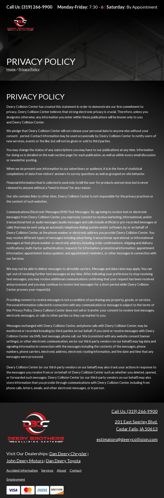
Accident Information (22, 470)
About (61, 470)
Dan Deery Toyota (63, 460)
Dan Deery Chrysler (68, 453)
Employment (15, 479)
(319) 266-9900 (37, 6)
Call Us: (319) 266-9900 (134, 411)
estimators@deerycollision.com (127, 439)
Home (11, 69)
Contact (76, 470)
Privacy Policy (29, 69)
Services (47, 470)
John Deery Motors (25, 460)
